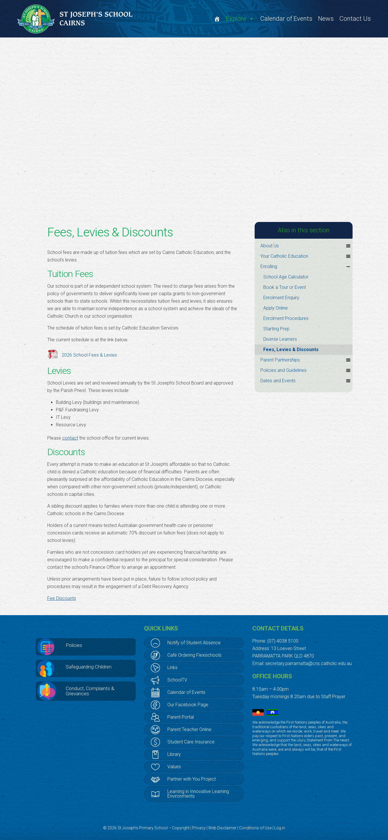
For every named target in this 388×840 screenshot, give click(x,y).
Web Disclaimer (222, 828)
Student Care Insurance (191, 742)
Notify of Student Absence (194, 642)
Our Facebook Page (187, 704)
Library (174, 754)
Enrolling (305, 267)
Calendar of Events (286, 18)
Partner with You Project (191, 779)
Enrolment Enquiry (281, 297)
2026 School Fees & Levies (89, 355)
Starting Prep (276, 329)
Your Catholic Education (305, 256)
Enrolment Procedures (285, 318)
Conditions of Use (255, 828)
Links (172, 667)
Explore (240, 18)
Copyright (181, 828)
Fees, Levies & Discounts (291, 349)
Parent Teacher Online (189, 729)
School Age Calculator (285, 277)
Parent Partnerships (305, 360)
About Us (305, 246)
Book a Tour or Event (284, 287)
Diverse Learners (280, 339)
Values (174, 766)
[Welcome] (217, 18)
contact (70, 438)
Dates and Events (305, 381)
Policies (74, 645)
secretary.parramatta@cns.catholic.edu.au (308, 663)
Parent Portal (180, 717)
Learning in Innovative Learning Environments (198, 794)
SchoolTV (177, 680)
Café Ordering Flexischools (194, 655)
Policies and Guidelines (305, 370)
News (326, 18)
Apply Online (275, 308)
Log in (279, 828)
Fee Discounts (61, 598)
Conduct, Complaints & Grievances (90, 691)
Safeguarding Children (88, 667)
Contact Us (355, 18)
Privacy (199, 828)
